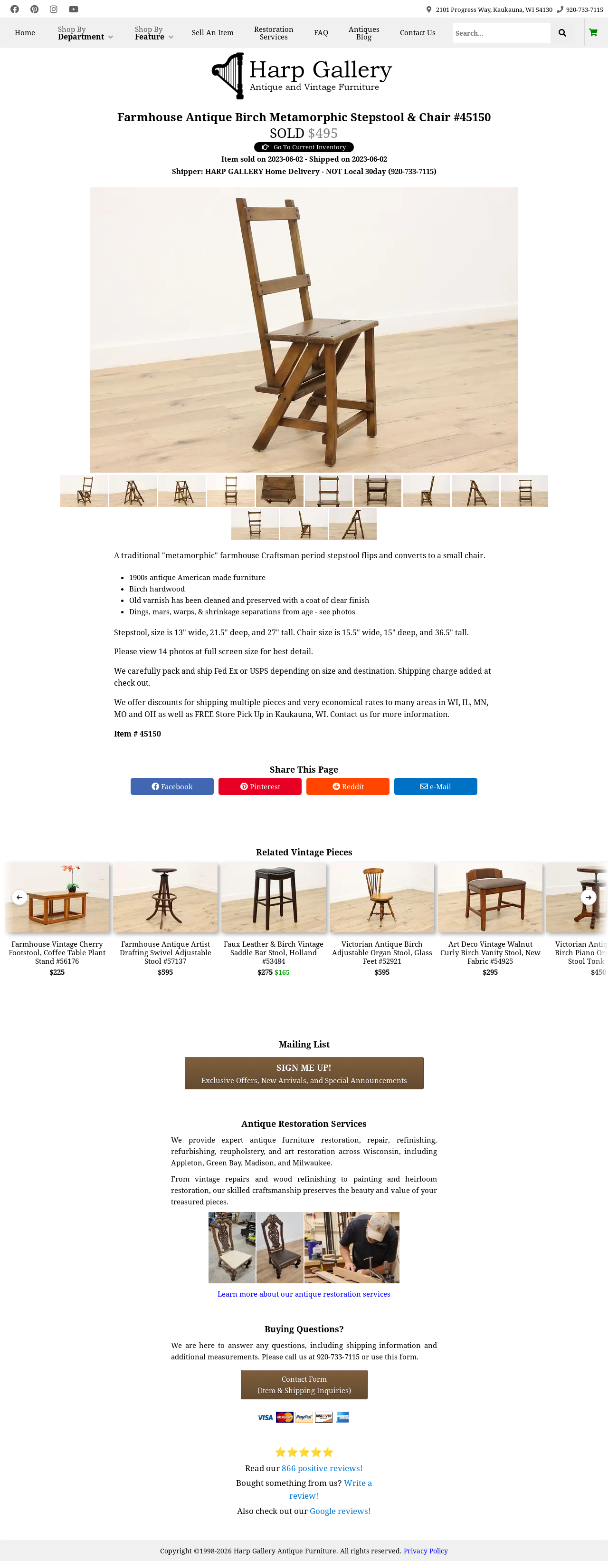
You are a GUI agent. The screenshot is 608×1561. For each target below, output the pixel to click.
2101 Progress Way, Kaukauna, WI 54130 (494, 9)
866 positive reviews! (322, 1468)
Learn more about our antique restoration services (304, 1294)
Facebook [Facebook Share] (172, 786)
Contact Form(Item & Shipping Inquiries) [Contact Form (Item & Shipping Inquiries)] (304, 1384)
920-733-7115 (584, 9)
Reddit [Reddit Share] (348, 786)
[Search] (502, 33)
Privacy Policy (426, 1550)
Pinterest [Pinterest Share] (260, 786)
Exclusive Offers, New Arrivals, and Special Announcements (304, 1073)
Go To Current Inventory (304, 147)
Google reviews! (340, 1510)
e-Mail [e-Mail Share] (435, 786)
